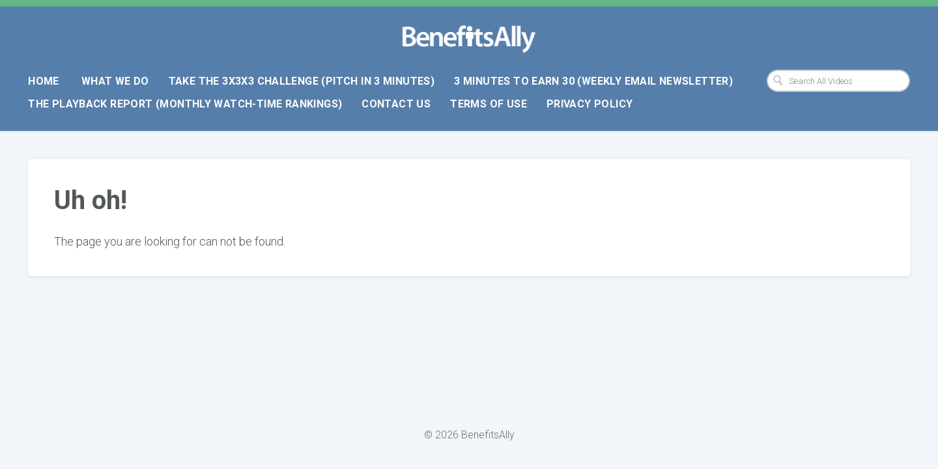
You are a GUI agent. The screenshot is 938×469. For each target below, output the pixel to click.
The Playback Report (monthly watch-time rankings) (185, 104)
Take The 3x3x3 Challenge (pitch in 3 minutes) (302, 81)
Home (43, 81)
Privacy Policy (589, 104)
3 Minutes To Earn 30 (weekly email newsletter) (593, 81)
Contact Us (396, 104)
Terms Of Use (488, 104)
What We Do (115, 81)
